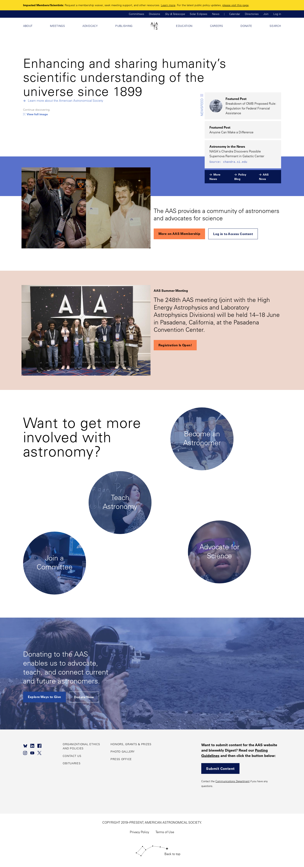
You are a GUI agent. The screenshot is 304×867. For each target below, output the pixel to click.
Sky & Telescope (175, 14)
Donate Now (84, 697)
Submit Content (220, 768)
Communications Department (232, 781)
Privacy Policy (139, 832)
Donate (246, 26)
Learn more (168, 5)
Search (275, 26)
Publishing (123, 26)
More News (214, 177)
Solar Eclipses (198, 14)
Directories (252, 14)
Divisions (154, 14)
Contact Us (72, 756)
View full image (37, 114)
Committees (136, 14)
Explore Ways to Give (44, 697)
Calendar (234, 14)
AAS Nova (264, 177)
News (215, 14)
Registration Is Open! (175, 345)
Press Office (121, 759)
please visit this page (235, 5)
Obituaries (71, 763)
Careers (216, 26)
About (28, 26)
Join (266, 14)
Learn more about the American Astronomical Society (65, 101)
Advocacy (90, 26)
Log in (277, 14)
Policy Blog (240, 177)
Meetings (57, 26)
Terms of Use (164, 832)
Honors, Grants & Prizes (131, 744)
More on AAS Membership (179, 233)
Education (184, 26)
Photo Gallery (122, 751)
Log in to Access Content (233, 234)
